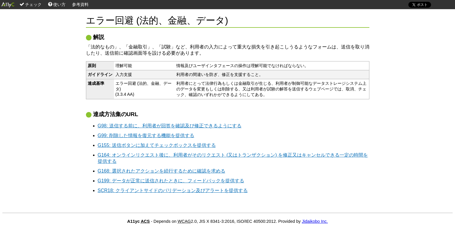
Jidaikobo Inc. (315, 221)
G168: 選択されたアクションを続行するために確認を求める (161, 170)
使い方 (57, 4)
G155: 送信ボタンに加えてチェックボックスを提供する (157, 145)
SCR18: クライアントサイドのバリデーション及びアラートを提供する (173, 190)
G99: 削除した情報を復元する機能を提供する (146, 135)
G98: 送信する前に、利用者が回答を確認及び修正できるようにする (170, 125)
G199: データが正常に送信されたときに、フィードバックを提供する (171, 180)
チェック (30, 4)
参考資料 (80, 4)
